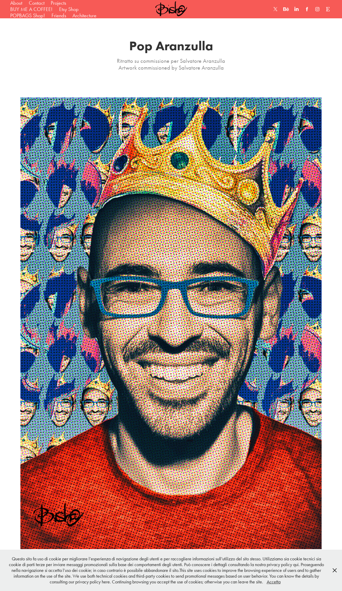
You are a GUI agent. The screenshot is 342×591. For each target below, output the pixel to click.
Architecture (84, 15)
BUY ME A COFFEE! (31, 9)
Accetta (274, 582)
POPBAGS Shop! (27, 15)
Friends (59, 15)
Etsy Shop (69, 9)
